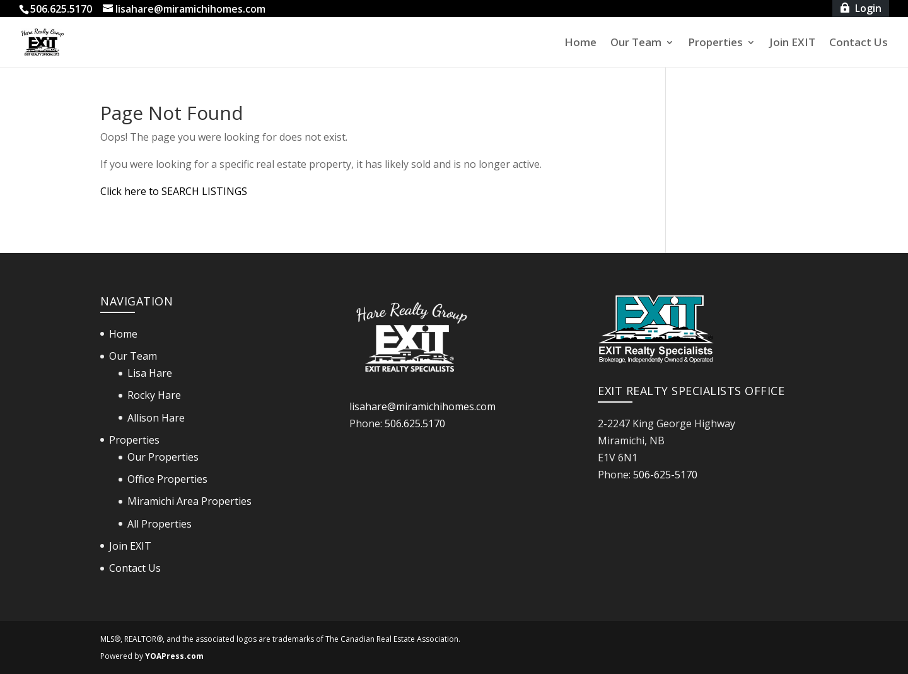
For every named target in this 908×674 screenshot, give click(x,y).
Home (580, 43)
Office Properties (167, 479)
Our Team (635, 43)
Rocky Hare (154, 395)
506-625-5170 (665, 475)
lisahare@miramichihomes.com (422, 406)
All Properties (159, 524)
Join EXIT (792, 43)
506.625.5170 (415, 423)
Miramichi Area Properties (189, 501)
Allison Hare (156, 418)
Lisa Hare (149, 373)
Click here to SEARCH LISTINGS (173, 191)
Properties (715, 43)
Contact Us (858, 43)
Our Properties (163, 457)
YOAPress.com (174, 656)
